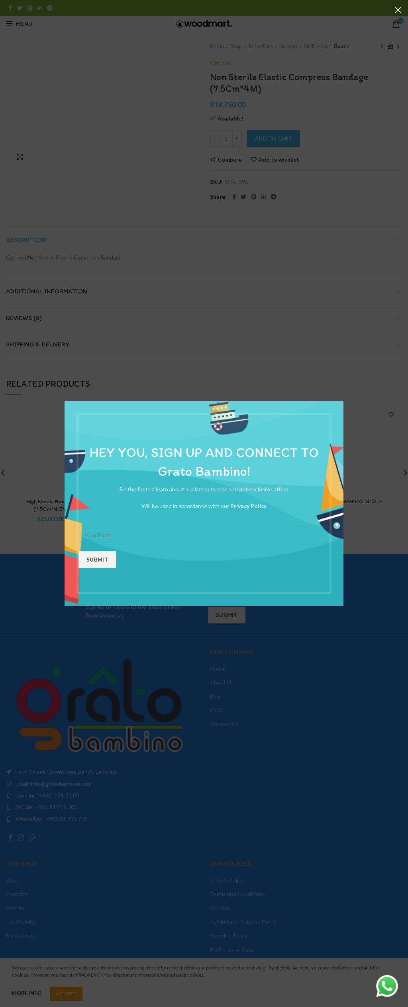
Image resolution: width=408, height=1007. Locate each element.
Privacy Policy (248, 506)
